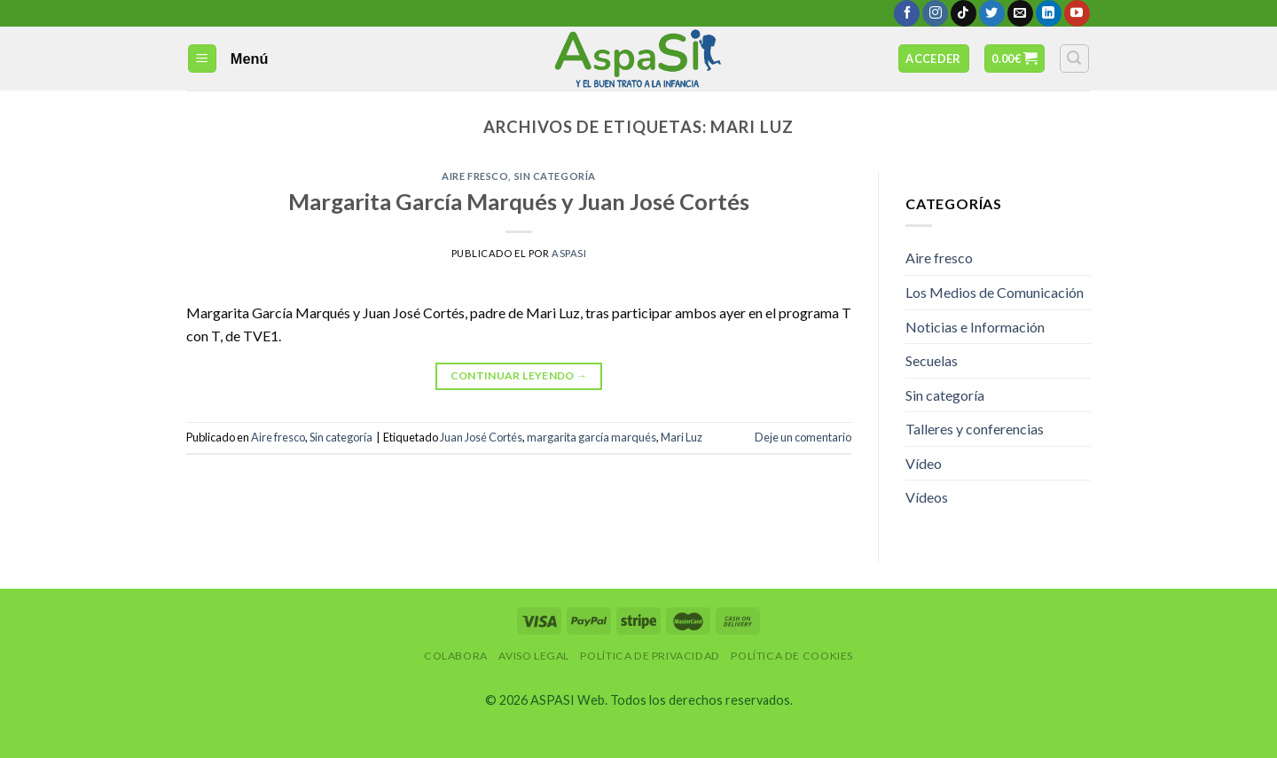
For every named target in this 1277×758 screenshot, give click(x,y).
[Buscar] (1075, 58)
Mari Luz (681, 437)
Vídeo (923, 463)
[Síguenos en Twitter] (992, 13)
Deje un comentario (803, 437)
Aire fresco (475, 176)
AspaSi (569, 253)
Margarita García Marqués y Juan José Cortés (518, 201)
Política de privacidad (649, 655)
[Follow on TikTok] (963, 13)
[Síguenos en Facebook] (907, 13)
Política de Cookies (792, 655)
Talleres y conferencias (974, 428)
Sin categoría (555, 176)
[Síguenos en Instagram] (935, 13)
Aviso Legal (533, 655)
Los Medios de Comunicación (994, 292)
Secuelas (931, 360)
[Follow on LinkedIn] (1049, 13)
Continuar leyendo (519, 375)
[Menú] (202, 59)
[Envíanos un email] (1020, 13)
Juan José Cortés (481, 437)
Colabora (456, 655)
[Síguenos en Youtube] (1077, 13)
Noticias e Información (975, 326)
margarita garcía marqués (591, 437)
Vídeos (926, 496)
